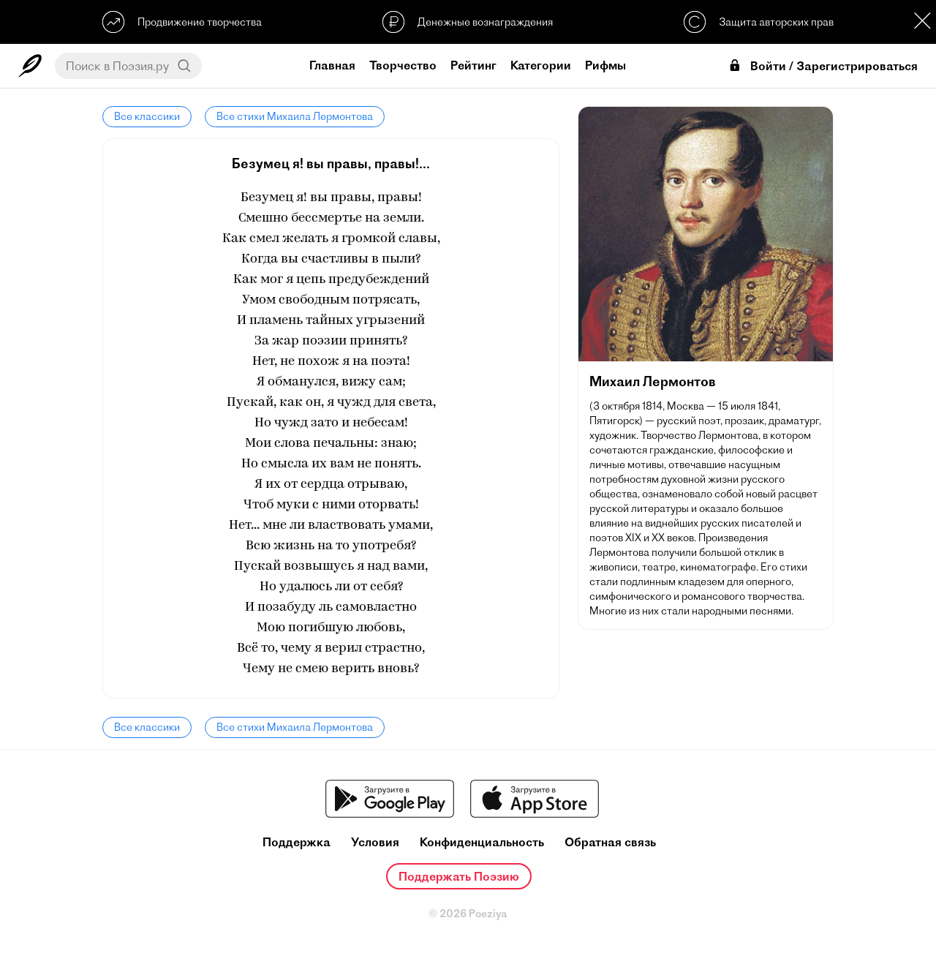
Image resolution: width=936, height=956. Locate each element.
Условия (375, 842)
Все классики (147, 116)
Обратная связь (610, 842)
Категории (540, 65)
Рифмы (605, 65)
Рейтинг (473, 65)
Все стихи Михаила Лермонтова (294, 116)
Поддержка (297, 842)
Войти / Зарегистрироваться (823, 66)
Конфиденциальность (482, 842)
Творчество (403, 65)
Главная (332, 65)
